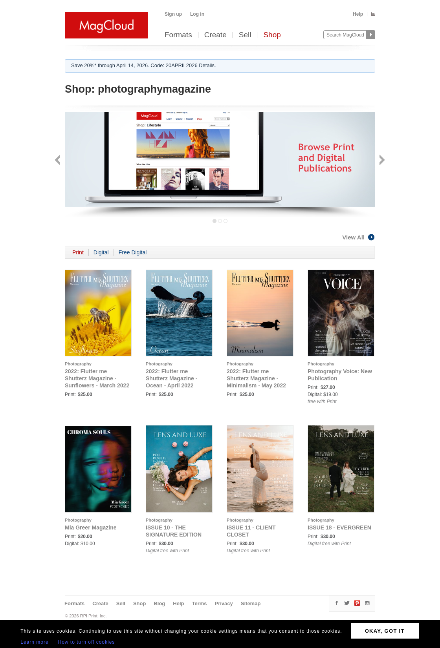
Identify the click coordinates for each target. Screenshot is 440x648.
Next (381, 161)
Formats (178, 35)
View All (358, 237)
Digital (101, 252)
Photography (78, 363)
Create (215, 35)
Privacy (224, 603)
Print (78, 252)
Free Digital (133, 252)
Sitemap (251, 603)
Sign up (173, 14)
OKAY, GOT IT (385, 631)
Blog (159, 603)
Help (358, 14)
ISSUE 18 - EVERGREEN (339, 527)
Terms (199, 603)
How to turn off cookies (86, 642)
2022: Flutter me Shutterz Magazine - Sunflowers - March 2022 (97, 378)
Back (58, 161)
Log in (197, 14)
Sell (245, 35)
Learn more (34, 642)
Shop (271, 35)
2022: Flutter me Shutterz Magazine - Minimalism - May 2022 (256, 378)
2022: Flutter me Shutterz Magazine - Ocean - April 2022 (171, 378)
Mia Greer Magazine (91, 527)
